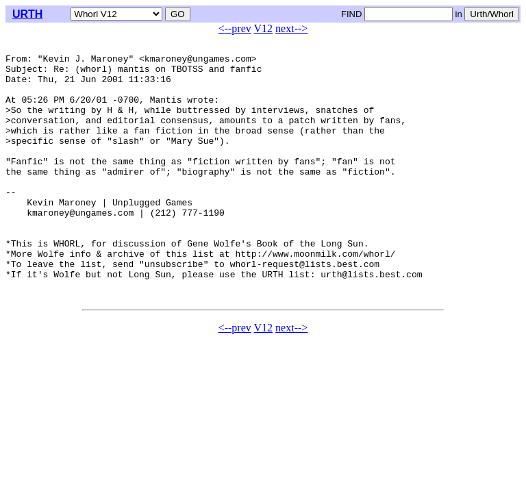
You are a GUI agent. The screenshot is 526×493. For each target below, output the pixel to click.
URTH (27, 14)
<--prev (234, 28)
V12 (263, 28)
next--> (291, 28)
